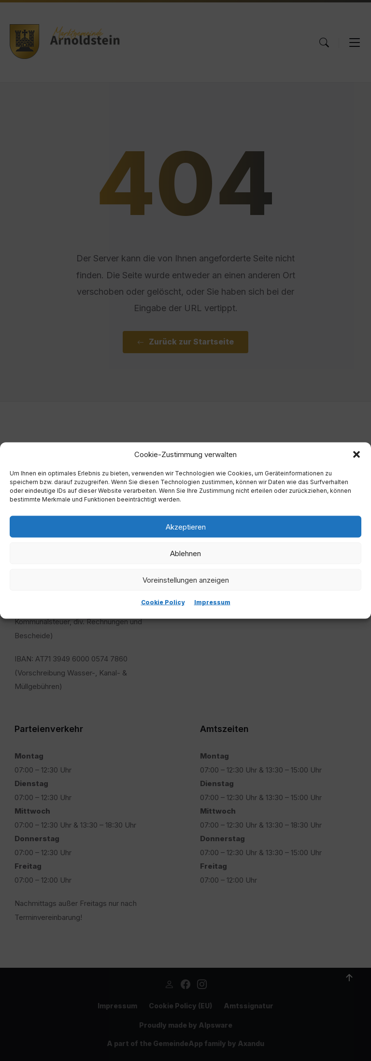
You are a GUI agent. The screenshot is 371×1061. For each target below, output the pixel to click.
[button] (356, 454)
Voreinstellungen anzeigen (186, 579)
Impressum (212, 602)
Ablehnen (185, 553)
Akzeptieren (186, 526)
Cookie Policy (163, 602)
